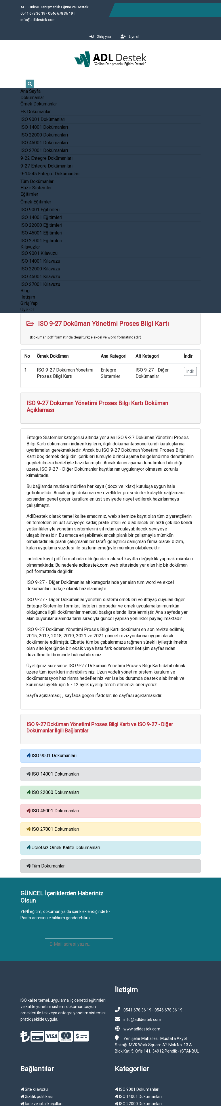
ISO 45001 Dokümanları (30, 129)
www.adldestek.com (141, 948)
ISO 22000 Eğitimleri (28, 212)
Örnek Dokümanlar (25, 91)
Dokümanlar (19, 84)
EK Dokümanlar (22, 98)
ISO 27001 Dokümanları (30, 137)
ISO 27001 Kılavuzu (27, 271)
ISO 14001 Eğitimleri (28, 204)
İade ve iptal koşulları (28, 1023)
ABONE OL (191, 844)
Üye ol (204, 9)
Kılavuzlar (16, 234)
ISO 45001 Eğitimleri (28, 220)
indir (204, 358)
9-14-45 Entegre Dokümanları (36, 161)
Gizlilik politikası (23, 1016)
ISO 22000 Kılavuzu (27, 256)
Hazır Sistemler (22, 175)
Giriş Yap (15, 290)
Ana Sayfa (17, 78)
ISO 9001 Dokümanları (29, 106)
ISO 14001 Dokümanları (30, 114)
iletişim (42, 603)
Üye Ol (13, 296)
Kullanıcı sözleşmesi (27, 1037)
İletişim (14, 284)
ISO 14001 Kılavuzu (27, 248)
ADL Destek (44, 1091)
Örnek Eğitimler (22, 189)
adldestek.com (51, 526)
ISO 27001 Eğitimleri (28, 227)
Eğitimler (16, 181)
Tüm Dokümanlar (23, 168)
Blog (11, 277)
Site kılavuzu (20, 1009)
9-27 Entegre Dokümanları (33, 153)
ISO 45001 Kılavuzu (27, 263)
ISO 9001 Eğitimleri (26, 196)
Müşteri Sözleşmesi (177, 1091)
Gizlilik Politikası (146, 1091)
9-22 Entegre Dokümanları (33, 145)
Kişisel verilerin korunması (32, 1030)
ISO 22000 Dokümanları (30, 122)
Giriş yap (175, 9)
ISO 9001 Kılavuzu (25, 240)
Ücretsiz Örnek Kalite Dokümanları (52, 796)
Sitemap (156, 1098)
